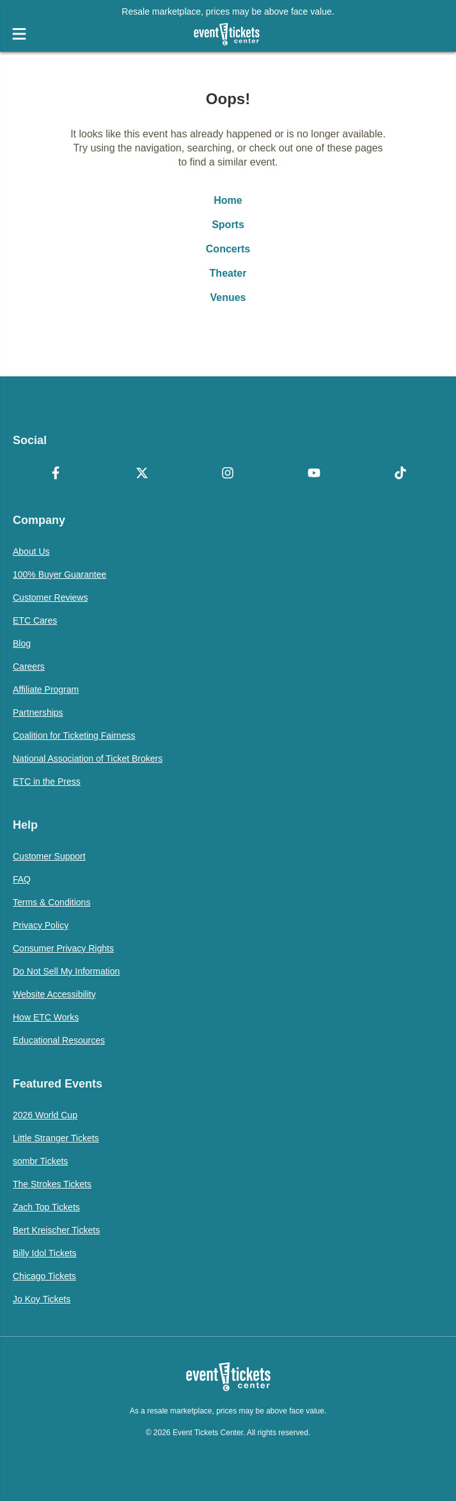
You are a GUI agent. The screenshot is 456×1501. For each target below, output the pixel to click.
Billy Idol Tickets (45, 1253)
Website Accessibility (54, 994)
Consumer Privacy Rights (63, 948)
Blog (22, 643)
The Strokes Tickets (52, 1184)
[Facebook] (56, 474)
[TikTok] (400, 474)
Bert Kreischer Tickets (56, 1230)
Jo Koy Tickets (41, 1299)
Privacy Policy (40, 925)
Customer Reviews (50, 597)
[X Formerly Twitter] (142, 474)
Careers (29, 666)
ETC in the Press (47, 781)
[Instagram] (228, 474)
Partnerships (38, 712)
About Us (31, 551)
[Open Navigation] (19, 34)
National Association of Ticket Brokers (87, 758)
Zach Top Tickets (46, 1207)
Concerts (228, 248)
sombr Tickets (40, 1161)
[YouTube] (314, 474)
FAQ (22, 879)
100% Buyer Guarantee (59, 574)
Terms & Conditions (51, 902)
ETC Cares (35, 620)
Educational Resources (59, 1040)
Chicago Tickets (44, 1276)
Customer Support (49, 856)
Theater (228, 273)
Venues (228, 297)
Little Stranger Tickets (56, 1138)
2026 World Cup (45, 1115)
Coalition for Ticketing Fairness (74, 735)
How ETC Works (46, 1017)
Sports (228, 224)
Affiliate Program (46, 689)
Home (228, 200)
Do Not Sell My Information (66, 971)
